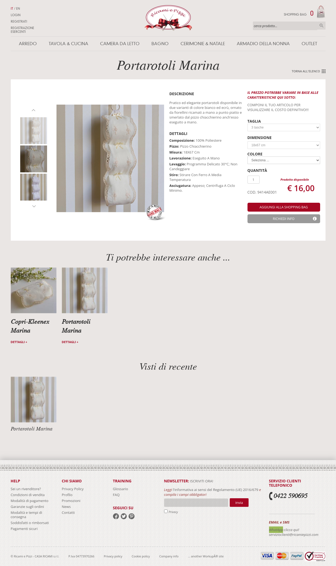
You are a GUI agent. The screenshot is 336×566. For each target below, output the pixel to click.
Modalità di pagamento (29, 500)
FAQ (116, 494)
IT (12, 8)
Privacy (173, 512)
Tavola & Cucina (68, 43)
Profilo (67, 494)
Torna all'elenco (306, 71)
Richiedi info (283, 218)
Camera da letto (120, 43)
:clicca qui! (291, 529)
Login (15, 15)
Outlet (309, 43)
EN (18, 8)
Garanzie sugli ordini (27, 506)
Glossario (120, 488)
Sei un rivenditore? (26, 488)
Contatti (68, 512)
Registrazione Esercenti (22, 30)
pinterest (132, 516)
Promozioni (71, 500)
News (66, 506)
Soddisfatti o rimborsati (30, 522)
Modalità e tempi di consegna (26, 514)
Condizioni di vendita (28, 494)
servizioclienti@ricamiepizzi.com (294, 534)
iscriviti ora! (201, 481)
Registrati (19, 21)
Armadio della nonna (263, 43)
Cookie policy (141, 556)
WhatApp (276, 529)
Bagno (160, 43)
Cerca (321, 26)
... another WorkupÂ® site (206, 556)
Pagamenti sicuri (24, 528)
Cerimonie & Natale (203, 43)
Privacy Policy (73, 488)
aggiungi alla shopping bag (284, 207)
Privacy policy (113, 556)
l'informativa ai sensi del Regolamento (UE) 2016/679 (215, 489)
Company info (169, 556)
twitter (124, 516)
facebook (116, 516)
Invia (239, 502)
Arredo (28, 43)
